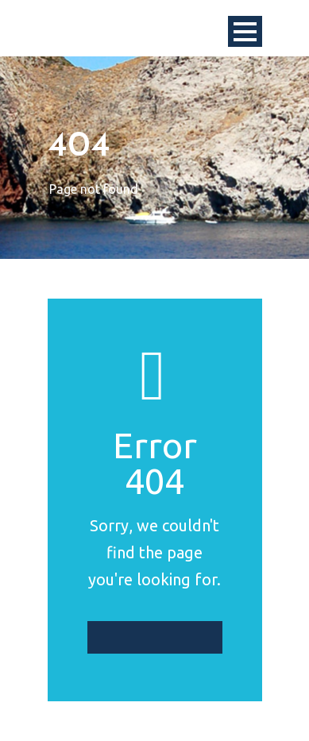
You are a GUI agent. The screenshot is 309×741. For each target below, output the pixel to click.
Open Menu (245, 31)
